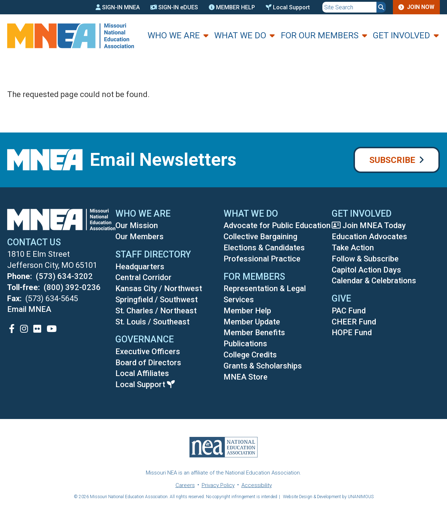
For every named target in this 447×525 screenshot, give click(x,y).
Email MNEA (29, 309)
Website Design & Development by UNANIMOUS (328, 496)
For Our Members (320, 35)
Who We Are (174, 35)
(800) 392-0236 (72, 287)
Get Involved (401, 35)
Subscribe (392, 160)
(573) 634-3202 (64, 276)
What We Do (240, 35)
